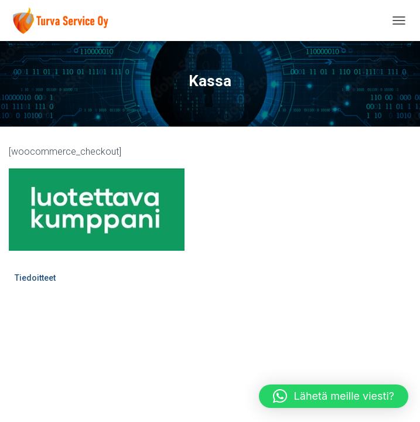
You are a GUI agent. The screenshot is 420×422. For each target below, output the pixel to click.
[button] (333, 396)
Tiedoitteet (35, 278)
